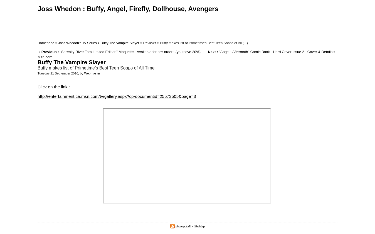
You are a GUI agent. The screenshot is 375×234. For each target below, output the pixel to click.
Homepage (46, 43)
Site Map (199, 226)
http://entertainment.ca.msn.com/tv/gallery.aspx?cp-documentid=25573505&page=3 (117, 96)
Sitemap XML (180, 226)
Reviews (149, 43)
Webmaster (92, 73)
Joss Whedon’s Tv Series (77, 43)
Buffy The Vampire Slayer (120, 43)
